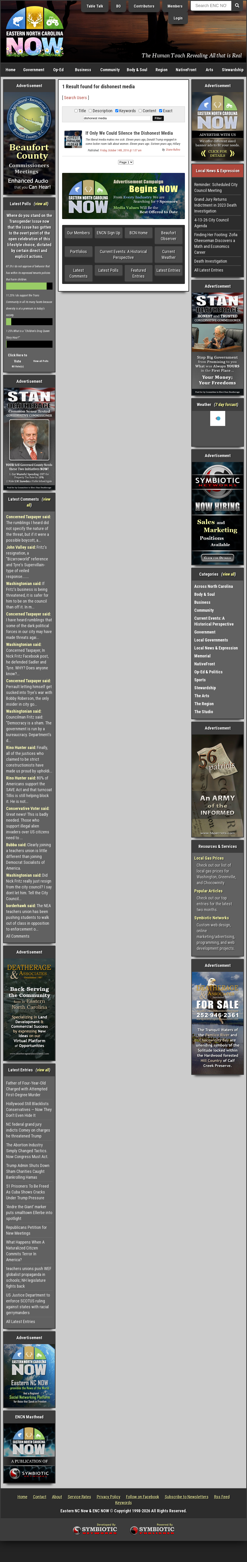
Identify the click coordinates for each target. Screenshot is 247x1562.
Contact (39, 1496)
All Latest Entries (20, 1321)
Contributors (144, 6)
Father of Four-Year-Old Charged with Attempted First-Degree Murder (26, 1089)
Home (10, 69)
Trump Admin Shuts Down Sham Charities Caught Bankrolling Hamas (27, 1171)
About (57, 1496)
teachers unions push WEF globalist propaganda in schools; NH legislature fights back (28, 1277)
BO (118, 6)
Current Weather (168, 254)
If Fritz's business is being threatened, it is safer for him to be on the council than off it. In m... (27, 595)
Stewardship (232, 69)
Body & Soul (137, 69)
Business (83, 69)
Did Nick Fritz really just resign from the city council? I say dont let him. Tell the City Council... (29, 887)
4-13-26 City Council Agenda (211, 222)
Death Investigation (210, 261)
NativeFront (186, 69)
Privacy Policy (108, 1496)
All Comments (18, 936)
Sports (200, 679)
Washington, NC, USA (217, 428)
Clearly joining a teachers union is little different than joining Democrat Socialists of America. (28, 856)
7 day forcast (226, 404)
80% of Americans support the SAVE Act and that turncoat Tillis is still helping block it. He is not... (29, 789)
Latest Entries (168, 270)
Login (178, 18)
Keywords (123, 1502)
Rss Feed (222, 1496)
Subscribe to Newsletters (187, 1496)
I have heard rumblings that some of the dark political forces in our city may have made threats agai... (29, 625)
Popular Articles (208, 890)
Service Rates (79, 1496)
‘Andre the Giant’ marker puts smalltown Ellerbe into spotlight (29, 1212)
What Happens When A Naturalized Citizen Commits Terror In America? (25, 1251)
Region (162, 69)
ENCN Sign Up (108, 232)
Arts (209, 69)
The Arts (201, 695)
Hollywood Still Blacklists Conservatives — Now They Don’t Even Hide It (29, 1109)
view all (41, 203)
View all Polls (41, 361)
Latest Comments (78, 273)
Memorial (202, 655)
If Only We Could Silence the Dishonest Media (129, 133)
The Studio (203, 711)
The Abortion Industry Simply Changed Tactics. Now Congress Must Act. (27, 1150)
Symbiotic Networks (211, 917)
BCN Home (139, 232)
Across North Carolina (213, 586)
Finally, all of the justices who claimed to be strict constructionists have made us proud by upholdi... (29, 759)
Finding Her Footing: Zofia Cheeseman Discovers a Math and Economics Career (215, 243)
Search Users (75, 97)
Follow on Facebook (142, 1496)
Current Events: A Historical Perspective (123, 254)
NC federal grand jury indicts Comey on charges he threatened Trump (28, 1130)
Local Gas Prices (209, 858)
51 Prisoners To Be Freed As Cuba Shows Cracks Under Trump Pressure (27, 1192)
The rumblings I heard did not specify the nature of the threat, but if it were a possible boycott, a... (28, 528)
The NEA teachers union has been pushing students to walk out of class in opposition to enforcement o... (28, 917)
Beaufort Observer (168, 235)
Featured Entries (138, 273)
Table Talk (94, 6)
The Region (204, 703)
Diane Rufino (173, 149)
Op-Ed (58, 69)
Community (110, 69)
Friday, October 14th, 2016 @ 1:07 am (121, 150)
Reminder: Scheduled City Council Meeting (216, 187)
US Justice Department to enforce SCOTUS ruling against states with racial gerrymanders (28, 1304)
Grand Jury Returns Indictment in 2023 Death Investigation (215, 205)
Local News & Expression (216, 647)
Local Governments (211, 639)
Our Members (78, 232)
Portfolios (78, 251)
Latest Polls (108, 270)
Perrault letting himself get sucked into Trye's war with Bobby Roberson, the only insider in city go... (29, 692)
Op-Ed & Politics (208, 671)
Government (33, 69)
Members (175, 6)
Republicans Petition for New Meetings (26, 1230)
